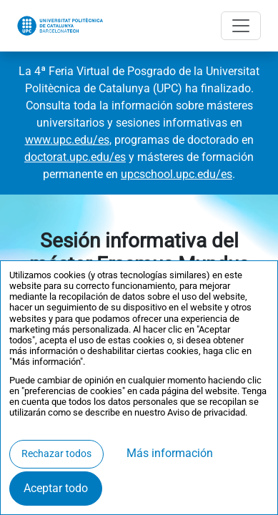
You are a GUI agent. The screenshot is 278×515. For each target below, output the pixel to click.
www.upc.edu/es (67, 140)
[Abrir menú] (241, 25)
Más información (169, 453)
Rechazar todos (56, 454)
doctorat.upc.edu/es (75, 157)
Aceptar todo (56, 488)
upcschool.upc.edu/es (176, 174)
